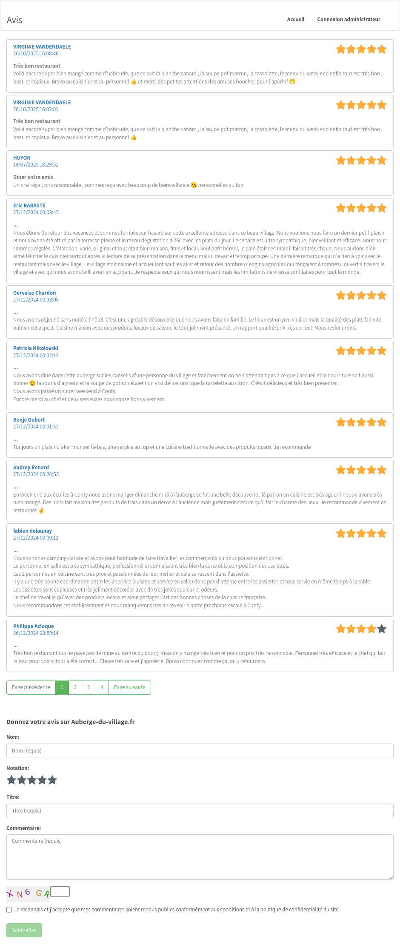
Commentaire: (23, 828)
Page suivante (130, 687)
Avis (14, 20)
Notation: (17, 768)
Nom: (13, 737)
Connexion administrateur (348, 19)
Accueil (295, 19)
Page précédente (31, 687)
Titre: (13, 797)
